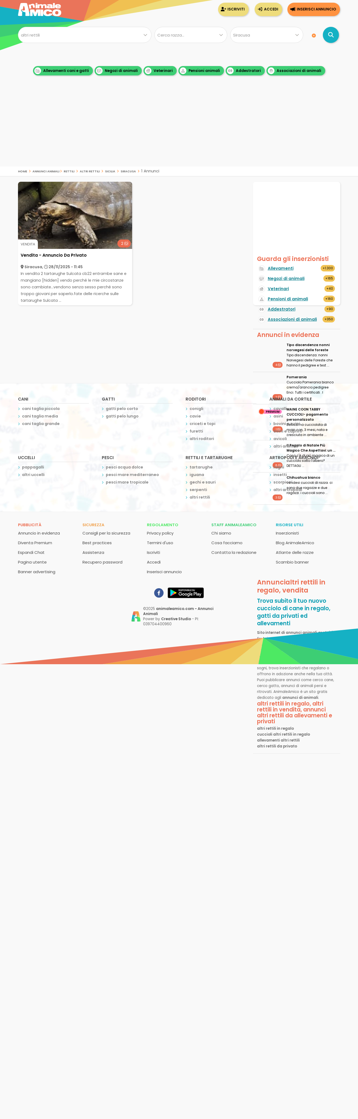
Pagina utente (32, 562)
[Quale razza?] (190, 35)
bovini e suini (286, 423)
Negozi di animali (117, 70)
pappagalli (33, 467)
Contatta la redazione (233, 552)
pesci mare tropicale (127, 482)
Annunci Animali (45, 171)
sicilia (110, 171)
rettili (69, 171)
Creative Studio (176, 619)
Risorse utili (289, 525)
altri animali (285, 446)
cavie (195, 416)
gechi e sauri (203, 482)
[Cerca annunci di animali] (331, 35)
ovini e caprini (287, 431)
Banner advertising (36, 572)
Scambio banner (292, 562)
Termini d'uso (160, 543)
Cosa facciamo (227, 543)
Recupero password (102, 562)
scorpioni (282, 482)
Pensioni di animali (288, 299)
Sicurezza (93, 525)
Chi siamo (221, 533)
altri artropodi (287, 489)
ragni (278, 467)
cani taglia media (40, 416)
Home (22, 171)
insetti (280, 474)
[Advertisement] (179, 128)
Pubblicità (29, 525)
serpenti (198, 489)
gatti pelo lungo (122, 416)
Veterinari (159, 70)
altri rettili (90, 171)
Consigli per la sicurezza (106, 533)
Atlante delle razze (295, 552)
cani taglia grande (41, 423)
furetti (196, 431)
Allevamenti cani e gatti (61, 70)
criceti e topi (202, 423)
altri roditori (202, 438)
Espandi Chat (31, 552)
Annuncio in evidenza (39, 533)
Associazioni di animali (294, 70)
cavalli (280, 408)
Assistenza (93, 552)
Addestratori (244, 70)
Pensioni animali (200, 70)
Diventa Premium (35, 543)
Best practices (97, 543)
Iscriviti (236, 9)
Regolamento (162, 525)
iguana (197, 474)
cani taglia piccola (41, 408)
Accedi (271, 9)
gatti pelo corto (122, 408)
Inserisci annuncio (316, 9)
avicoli (280, 438)
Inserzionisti (287, 533)
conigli (196, 408)
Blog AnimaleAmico (295, 543)
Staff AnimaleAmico (233, 525)
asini (278, 416)
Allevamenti (281, 268)
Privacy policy (160, 533)
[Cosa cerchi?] (84, 35)
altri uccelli (33, 474)
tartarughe (201, 467)
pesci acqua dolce (124, 467)
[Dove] (266, 35)
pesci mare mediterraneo (132, 474)
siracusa (128, 171)
